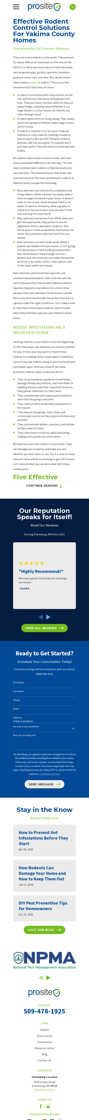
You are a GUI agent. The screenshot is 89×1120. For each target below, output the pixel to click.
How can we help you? (24, 735)
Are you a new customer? (26, 726)
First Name (18, 682)
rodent (34, 82)
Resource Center (44, 1048)
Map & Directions (44, 1089)
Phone (16, 700)
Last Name (18, 691)
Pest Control (44, 1036)
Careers (44, 1029)
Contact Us (44, 1060)
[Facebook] (41, 1106)
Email (15, 708)
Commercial (44, 1042)
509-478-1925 (44, 1011)
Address (17, 717)
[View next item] (48, 617)
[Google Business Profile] (48, 1106)
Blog (44, 1054)
